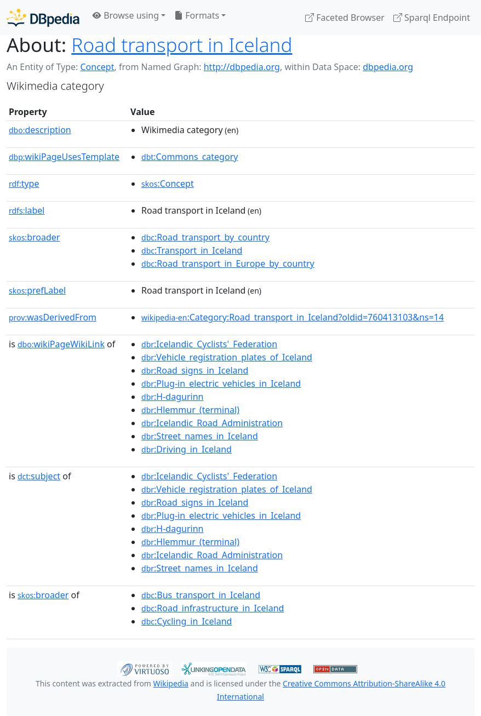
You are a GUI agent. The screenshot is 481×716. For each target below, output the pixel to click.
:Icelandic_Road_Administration (212, 423)
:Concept (167, 183)
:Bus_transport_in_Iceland (200, 595)
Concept (97, 67)
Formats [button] (196, 15)
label (27, 210)
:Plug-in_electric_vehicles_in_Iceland (221, 383)
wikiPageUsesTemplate (64, 157)
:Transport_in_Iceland (191, 250)
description (40, 130)
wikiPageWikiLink (61, 344)
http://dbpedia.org (242, 67)
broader (34, 237)
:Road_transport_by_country (205, 237)
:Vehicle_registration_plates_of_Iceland (226, 357)
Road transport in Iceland (181, 44)
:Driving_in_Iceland (186, 449)
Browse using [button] (126, 15)
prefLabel (37, 290)
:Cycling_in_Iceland (186, 621)
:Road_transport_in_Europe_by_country (227, 263)
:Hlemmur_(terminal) (190, 410)
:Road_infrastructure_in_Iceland (212, 608)
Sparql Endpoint (431, 18)
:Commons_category (189, 157)
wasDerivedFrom (52, 317)
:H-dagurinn (172, 397)
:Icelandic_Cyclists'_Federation (209, 344)
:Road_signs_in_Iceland (194, 370)
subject (39, 476)
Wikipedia (170, 683)
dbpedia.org (388, 67)
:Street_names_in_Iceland (199, 436)
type (24, 183)
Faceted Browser (345, 18)
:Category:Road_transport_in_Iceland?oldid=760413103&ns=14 (292, 317)
